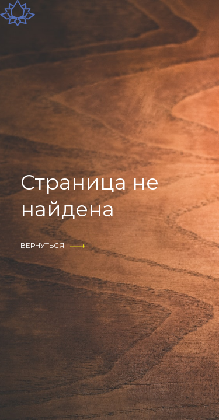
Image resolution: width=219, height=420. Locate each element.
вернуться (42, 245)
